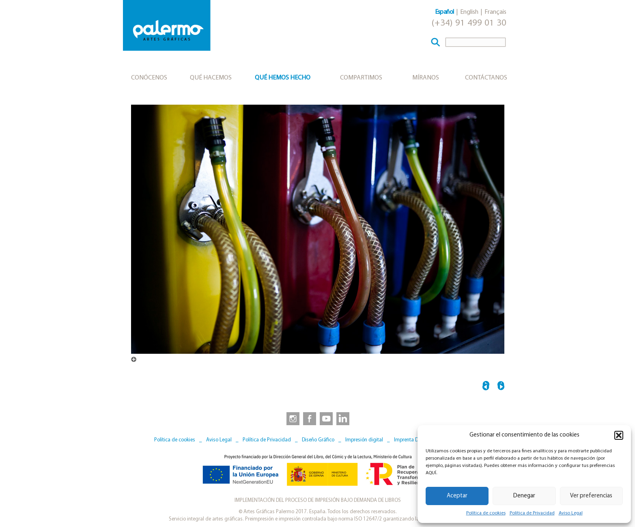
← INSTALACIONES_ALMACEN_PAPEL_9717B (485, 386)
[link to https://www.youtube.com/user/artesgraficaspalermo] (326, 418)
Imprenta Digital (412, 440)
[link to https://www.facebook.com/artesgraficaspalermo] (309, 418)
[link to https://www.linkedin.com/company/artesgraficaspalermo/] (344, 418)
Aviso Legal (571, 513)
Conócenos (149, 78)
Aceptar (457, 496)
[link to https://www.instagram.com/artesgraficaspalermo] (291, 418)
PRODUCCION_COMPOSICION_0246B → (500, 386)
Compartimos (361, 78)
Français (495, 12)
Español (444, 12)
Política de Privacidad (532, 513)
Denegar (524, 496)
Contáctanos (486, 78)
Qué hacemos (211, 78)
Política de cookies (486, 513)
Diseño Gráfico (318, 440)
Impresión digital (364, 440)
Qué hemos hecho (282, 78)
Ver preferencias (591, 496)
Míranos (425, 78)
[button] (619, 435)
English (469, 12)
